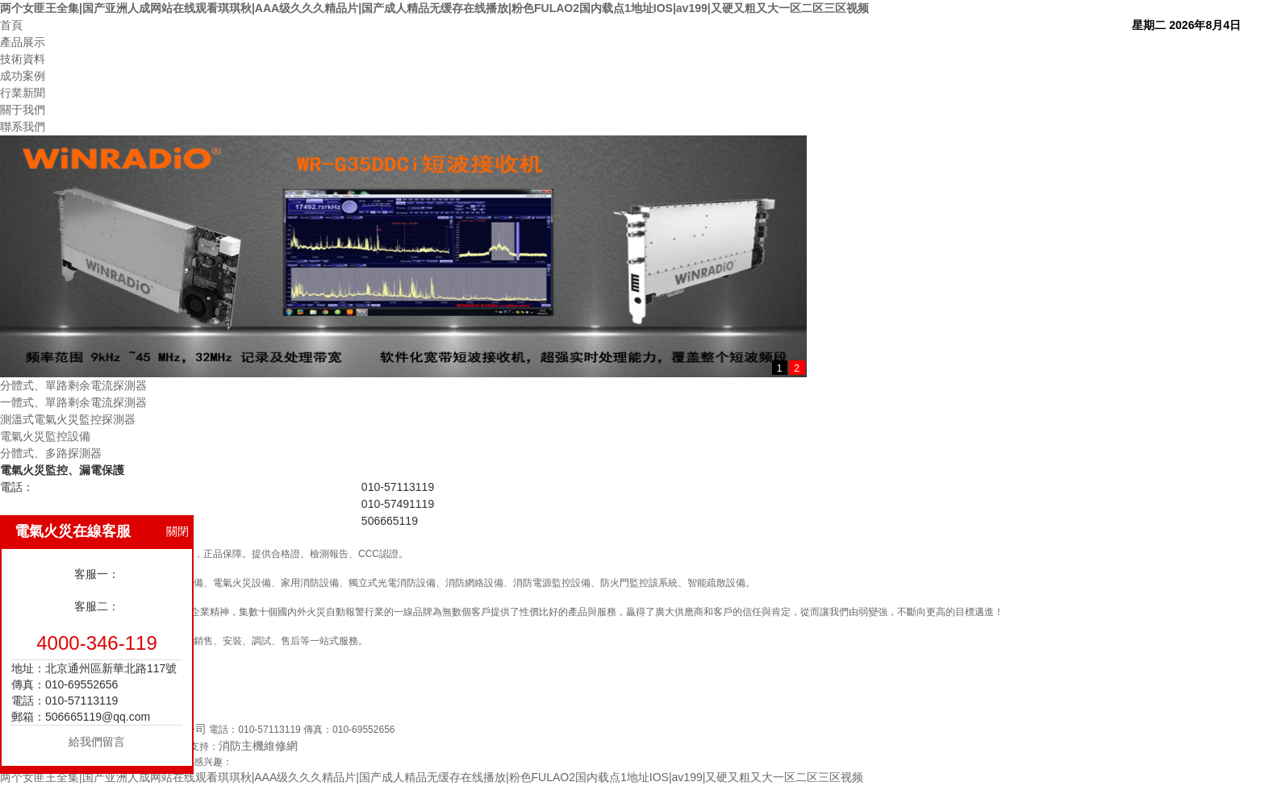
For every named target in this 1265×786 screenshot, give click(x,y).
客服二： (96, 606)
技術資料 (22, 58)
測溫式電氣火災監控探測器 (68, 419)
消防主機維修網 (258, 745)
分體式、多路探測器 (51, 453)
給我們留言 (97, 741)
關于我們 (22, 109)
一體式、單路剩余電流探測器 (73, 402)
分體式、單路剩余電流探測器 (73, 385)
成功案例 (22, 75)
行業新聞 (22, 92)
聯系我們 (22, 126)
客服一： (96, 574)
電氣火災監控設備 (45, 436)
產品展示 (22, 41)
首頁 (11, 25)
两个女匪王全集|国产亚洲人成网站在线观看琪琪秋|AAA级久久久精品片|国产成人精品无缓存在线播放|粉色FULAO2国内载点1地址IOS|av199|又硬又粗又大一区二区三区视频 (434, 8)
